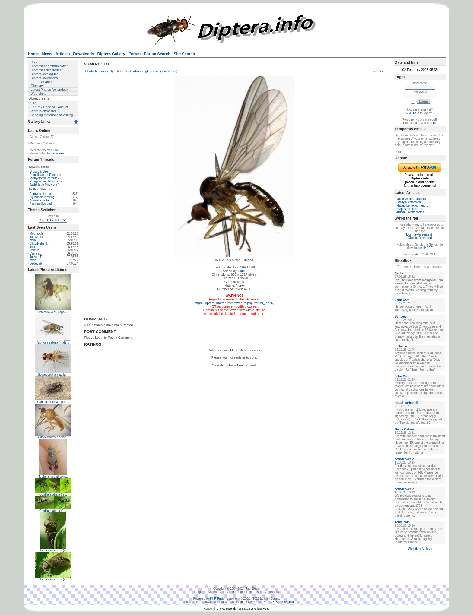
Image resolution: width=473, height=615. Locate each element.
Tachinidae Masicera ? (45, 184)
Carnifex (35, 253)
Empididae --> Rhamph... (46, 174)
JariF (242, 271)
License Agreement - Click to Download (420, 236)
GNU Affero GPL (259, 602)
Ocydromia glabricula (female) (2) (152, 71)
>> (381, 71)
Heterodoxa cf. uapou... (53, 312)
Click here (412, 113)
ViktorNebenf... (39, 243)
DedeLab (36, 263)
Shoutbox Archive (420, 548)
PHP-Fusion (218, 598)
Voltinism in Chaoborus (411, 199)
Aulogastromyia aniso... (53, 437)
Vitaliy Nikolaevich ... (410, 202)
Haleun (34, 250)
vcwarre (58, 153)
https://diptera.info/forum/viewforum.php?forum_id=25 (234, 303)
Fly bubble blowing (42, 197)
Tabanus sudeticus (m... (53, 550)
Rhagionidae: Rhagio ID (46, 181)
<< (375, 71)
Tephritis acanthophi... (53, 476)
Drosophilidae (39, 171)
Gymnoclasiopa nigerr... (53, 402)
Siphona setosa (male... (53, 342)
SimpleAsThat (285, 602)
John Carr (402, 300)
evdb (33, 260)
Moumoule (37, 233)
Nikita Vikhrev (405, 429)
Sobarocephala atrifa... (53, 374)
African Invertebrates (410, 212)
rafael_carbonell (406, 402)
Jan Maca (36, 237)
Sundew (400, 316)
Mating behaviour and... (412, 205)
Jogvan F (36, 256)
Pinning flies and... (42, 203)
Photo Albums (95, 71)
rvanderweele (404, 459)
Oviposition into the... (410, 209)
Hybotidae (117, 71)
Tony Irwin (402, 522)
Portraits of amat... (42, 193)
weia (33, 240)
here (433, 123)
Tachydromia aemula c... (46, 178)
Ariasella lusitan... (41, 200)
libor (32, 247)
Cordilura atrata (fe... (53, 494)
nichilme (401, 346)
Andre (399, 273)
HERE (428, 247)
